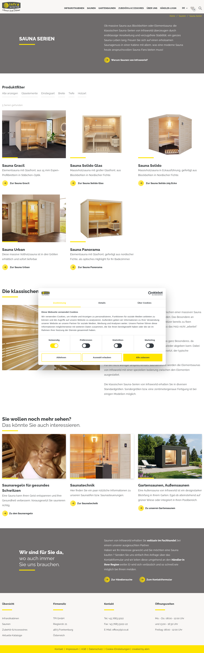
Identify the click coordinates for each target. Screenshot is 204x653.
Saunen (182, 16)
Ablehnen (61, 357)
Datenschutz (96, 649)
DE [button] (185, 8)
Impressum (72, 649)
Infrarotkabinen (10, 618)
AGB (83, 649)
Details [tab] (102, 303)
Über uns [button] (152, 8)
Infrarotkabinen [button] (74, 8)
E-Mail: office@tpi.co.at (116, 629)
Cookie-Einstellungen (118, 649)
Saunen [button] (91, 8)
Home (172, 16)
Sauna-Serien (195, 16)
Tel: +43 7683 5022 (114, 618)
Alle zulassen (142, 357)
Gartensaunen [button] (107, 8)
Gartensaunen (150, 485)
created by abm (140, 649)
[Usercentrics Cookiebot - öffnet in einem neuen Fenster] (150, 293)
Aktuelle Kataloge (12, 635)
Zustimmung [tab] (59, 303)
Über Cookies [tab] (144, 303)
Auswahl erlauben (102, 357)
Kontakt (59, 649)
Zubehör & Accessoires (14, 629)
